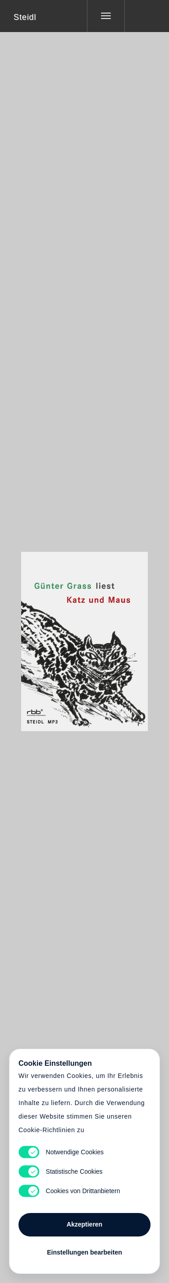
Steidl (25, 17)
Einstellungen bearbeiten (84, 1252)
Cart (84, 635)
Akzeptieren (84, 1224)
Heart (50, 635)
